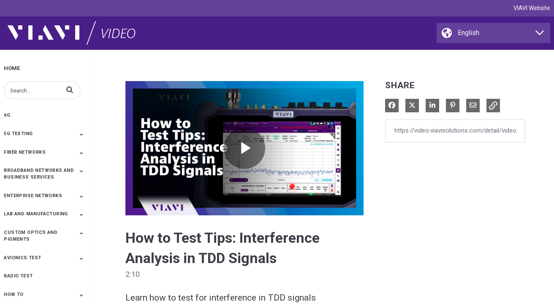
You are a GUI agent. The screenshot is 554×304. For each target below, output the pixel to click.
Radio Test (18, 276)
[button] (69, 89)
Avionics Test (22, 258)
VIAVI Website (531, 8)
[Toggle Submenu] (81, 134)
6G (7, 115)
